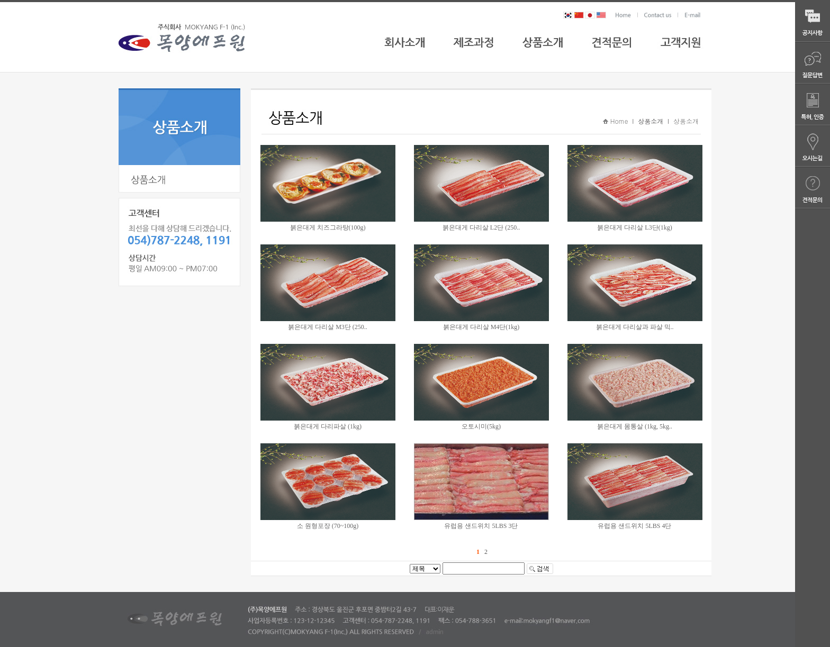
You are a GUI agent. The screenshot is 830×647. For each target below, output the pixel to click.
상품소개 (686, 120)
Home (619, 120)
